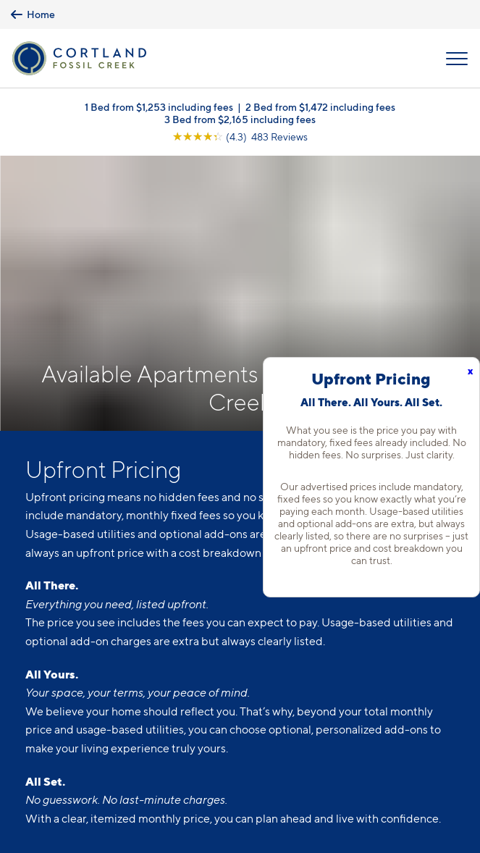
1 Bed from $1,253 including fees (159, 107)
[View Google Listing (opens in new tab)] (240, 136)
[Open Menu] (457, 58)
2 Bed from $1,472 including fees (320, 107)
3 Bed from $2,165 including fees (240, 119)
